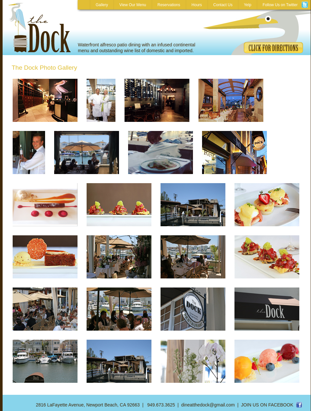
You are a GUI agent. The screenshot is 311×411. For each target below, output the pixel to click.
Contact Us (223, 5)
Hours (197, 5)
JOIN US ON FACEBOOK (267, 404)
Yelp (247, 5)
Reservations (169, 5)
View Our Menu (132, 5)
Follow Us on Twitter (284, 5)
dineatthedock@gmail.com (208, 404)
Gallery (102, 5)
